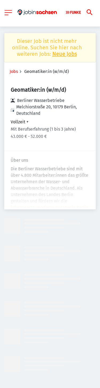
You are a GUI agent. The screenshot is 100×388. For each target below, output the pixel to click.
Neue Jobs (64, 54)
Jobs (14, 71)
